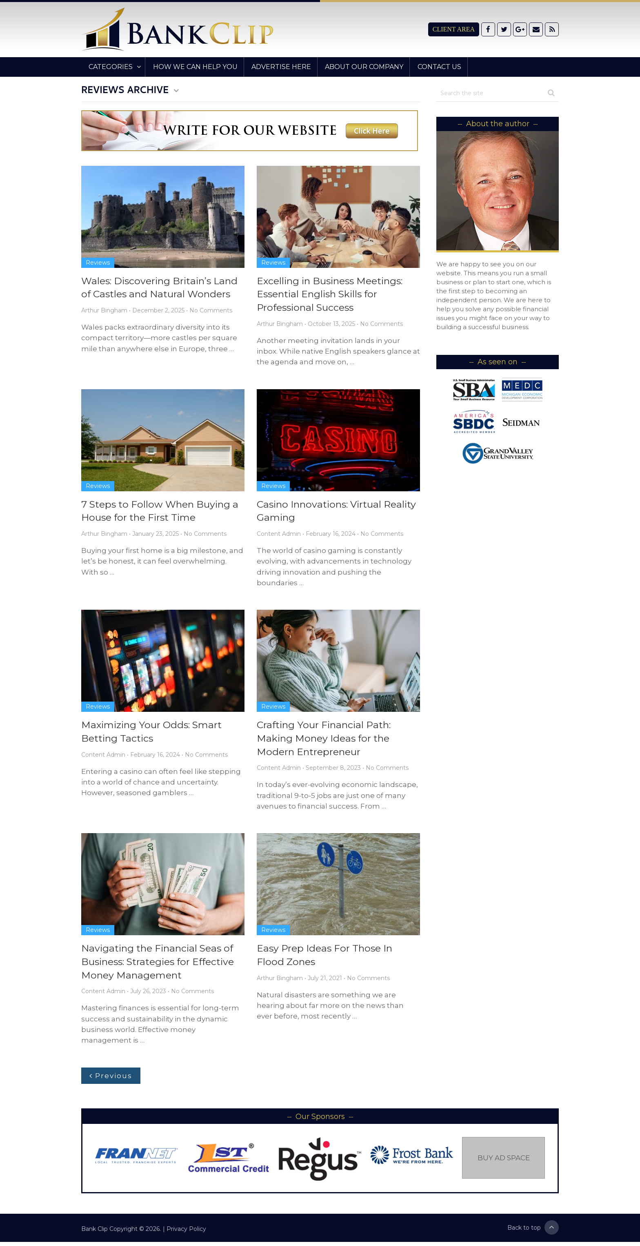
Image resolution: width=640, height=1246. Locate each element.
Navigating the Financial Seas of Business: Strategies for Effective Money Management (160, 965)
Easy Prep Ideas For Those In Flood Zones (326, 959)
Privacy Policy (186, 1233)
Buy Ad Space (504, 1162)
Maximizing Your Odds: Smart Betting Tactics (153, 734)
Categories (109, 67)
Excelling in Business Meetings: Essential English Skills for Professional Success (333, 294)
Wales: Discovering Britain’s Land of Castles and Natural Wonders (162, 288)
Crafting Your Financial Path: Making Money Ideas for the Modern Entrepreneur (326, 740)
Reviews (98, 262)
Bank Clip (94, 1233)
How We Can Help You (192, 67)
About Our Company (359, 67)
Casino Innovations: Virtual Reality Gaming (322, 512)
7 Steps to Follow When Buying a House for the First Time (161, 512)
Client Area (454, 29)
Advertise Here (277, 67)
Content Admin (279, 535)
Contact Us (432, 67)
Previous (110, 1080)
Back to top (533, 1231)
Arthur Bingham (104, 311)
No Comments (210, 311)
